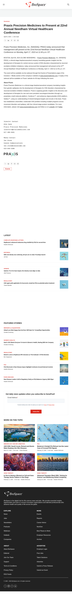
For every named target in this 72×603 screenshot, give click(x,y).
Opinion (6, 268)
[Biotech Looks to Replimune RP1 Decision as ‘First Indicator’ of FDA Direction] (64, 356)
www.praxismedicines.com (49, 76)
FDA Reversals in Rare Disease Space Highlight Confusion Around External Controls (28, 367)
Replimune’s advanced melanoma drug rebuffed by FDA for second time (25, 242)
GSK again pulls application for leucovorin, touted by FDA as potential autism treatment (29, 283)
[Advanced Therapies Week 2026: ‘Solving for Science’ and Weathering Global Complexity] (52, 462)
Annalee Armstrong (8, 332)
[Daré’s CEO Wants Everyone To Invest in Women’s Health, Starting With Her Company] (64, 344)
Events (7, 169)
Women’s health (9, 340)
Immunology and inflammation (14, 444)
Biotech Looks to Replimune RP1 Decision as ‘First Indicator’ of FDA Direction (26, 354)
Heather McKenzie (8, 244)
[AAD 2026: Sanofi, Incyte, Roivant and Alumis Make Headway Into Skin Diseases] (19, 433)
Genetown (7, 21)
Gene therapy (8, 473)
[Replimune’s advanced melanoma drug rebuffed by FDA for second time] (64, 243)
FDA (5, 364)
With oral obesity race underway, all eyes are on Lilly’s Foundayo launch (24, 254)
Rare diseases (9, 377)
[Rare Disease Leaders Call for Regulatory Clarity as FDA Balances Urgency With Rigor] (64, 380)
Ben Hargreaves (8, 357)
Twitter (60, 107)
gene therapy (42, 473)
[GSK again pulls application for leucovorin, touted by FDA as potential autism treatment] (64, 284)
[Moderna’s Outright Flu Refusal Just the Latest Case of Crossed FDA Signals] (52, 433)
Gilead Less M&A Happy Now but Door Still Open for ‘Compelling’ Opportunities (27, 330)
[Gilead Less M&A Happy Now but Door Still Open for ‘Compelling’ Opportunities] (64, 331)
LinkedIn (52, 107)
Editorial (7, 252)
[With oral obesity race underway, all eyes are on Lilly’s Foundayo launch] (64, 256)
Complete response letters (14, 240)
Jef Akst (6, 257)
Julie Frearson (7, 273)
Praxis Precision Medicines (46, 58)
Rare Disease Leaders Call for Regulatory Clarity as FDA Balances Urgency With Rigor (29, 379)
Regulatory (8, 281)
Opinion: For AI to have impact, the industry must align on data (22, 271)
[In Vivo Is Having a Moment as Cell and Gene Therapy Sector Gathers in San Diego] (19, 462)
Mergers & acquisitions (12, 328)
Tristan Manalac (8, 285)
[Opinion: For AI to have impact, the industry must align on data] (64, 272)
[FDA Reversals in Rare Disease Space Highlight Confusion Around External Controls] (64, 368)
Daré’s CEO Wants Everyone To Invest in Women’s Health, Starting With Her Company (29, 342)
